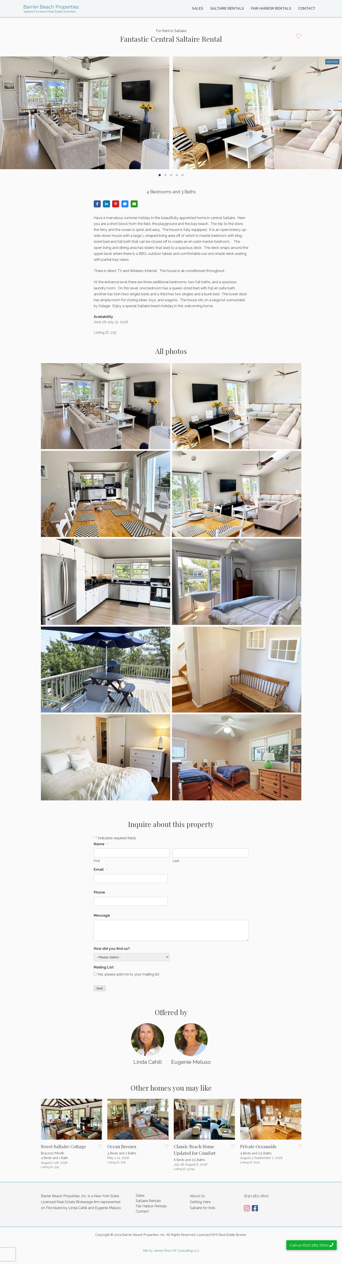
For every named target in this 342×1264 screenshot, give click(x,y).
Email (100, 869)
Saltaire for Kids (202, 1208)
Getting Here (200, 1202)
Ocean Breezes (121, 1146)
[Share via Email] (134, 203)
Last (176, 861)
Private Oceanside (258, 1146)
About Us (197, 1196)
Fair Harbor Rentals (271, 8)
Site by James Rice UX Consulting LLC (171, 1250)
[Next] (331, 113)
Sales (197, 8)
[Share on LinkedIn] (106, 203)
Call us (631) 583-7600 (311, 1245)
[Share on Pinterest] (115, 203)
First (97, 861)
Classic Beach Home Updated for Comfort (195, 1149)
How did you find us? (112, 949)
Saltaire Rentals (227, 8)
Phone (99, 892)
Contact (306, 8)
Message (102, 915)
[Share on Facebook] (97, 203)
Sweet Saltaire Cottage (63, 1146)
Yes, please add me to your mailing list (128, 974)
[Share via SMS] (124, 203)
